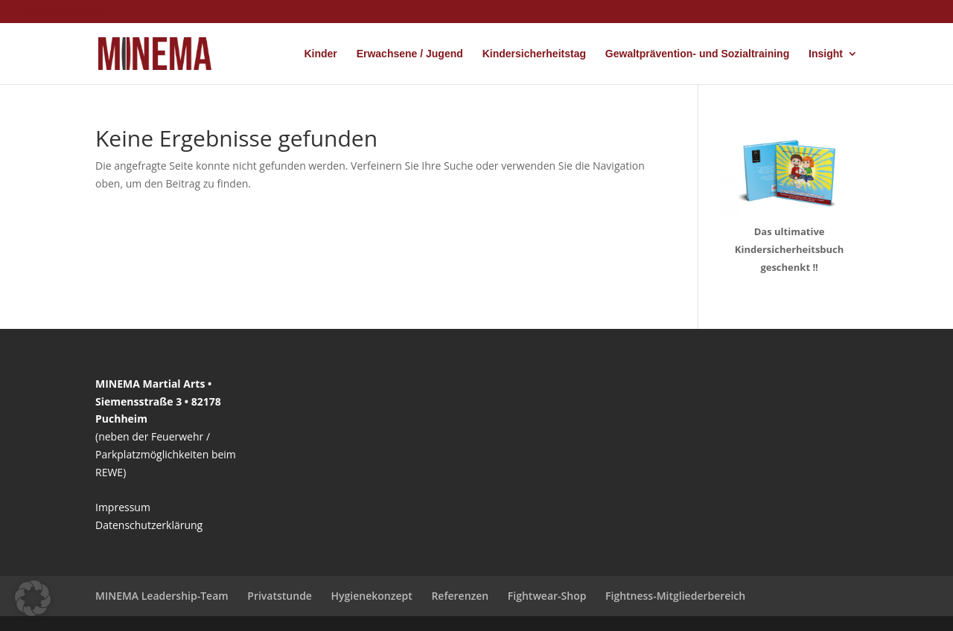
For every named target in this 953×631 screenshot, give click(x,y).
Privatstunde (279, 596)
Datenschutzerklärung (149, 525)
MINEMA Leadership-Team (162, 596)
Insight (826, 54)
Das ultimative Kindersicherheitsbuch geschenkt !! (789, 249)
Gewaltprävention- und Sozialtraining (697, 54)
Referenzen (459, 596)
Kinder (320, 54)
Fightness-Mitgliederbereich (675, 596)
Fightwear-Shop (547, 596)
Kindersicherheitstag (534, 54)
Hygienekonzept (371, 596)
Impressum (122, 507)
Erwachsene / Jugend (410, 54)
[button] (33, 598)
